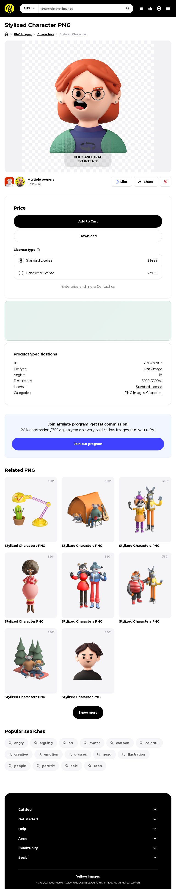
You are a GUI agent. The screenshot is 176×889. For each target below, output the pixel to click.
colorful (148, 743)
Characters (154, 393)
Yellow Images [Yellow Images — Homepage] (88, 876)
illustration (133, 754)
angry (16, 743)
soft (71, 766)
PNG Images (135, 393)
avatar (91, 743)
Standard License (149, 387)
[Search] (128, 8)
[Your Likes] (150, 8)
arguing (43, 743)
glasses (77, 754)
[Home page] (6, 34)
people (17, 766)
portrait (45, 766)
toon (95, 766)
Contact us (106, 286)
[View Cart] (141, 8)
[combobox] (85, 8)
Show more (87, 712)
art (68, 743)
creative (18, 754)
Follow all (34, 184)
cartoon (119, 743)
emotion (48, 754)
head (104, 754)
